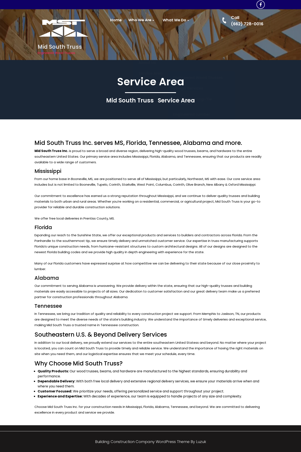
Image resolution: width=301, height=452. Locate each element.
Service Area (151, 39)
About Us (147, 28)
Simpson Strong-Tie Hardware (192, 53)
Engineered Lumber (191, 65)
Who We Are (139, 20)
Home (116, 20)
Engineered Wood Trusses (198, 29)
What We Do (174, 20)
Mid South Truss (60, 47)
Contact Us (149, 50)
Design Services (188, 39)
